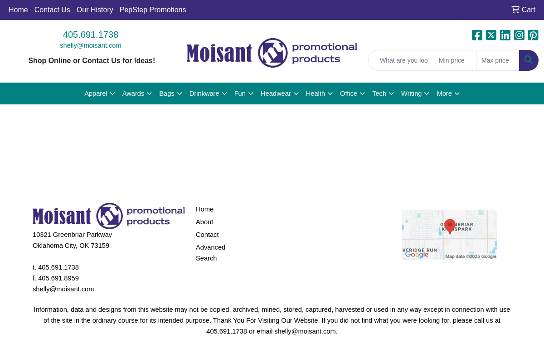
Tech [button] (379, 93)
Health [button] (315, 93)
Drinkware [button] (204, 93)
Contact (207, 234)
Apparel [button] (95, 93)
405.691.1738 (90, 34)
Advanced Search (210, 253)
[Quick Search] (401, 60)
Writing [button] (411, 93)
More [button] (444, 93)
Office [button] (348, 93)
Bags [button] (166, 93)
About (204, 222)
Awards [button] (133, 93)
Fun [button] (240, 93)
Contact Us (52, 10)
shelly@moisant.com (90, 45)
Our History (95, 10)
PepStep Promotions (153, 10)
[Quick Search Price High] (498, 60)
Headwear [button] (276, 93)
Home (18, 10)
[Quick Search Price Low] (455, 60)
